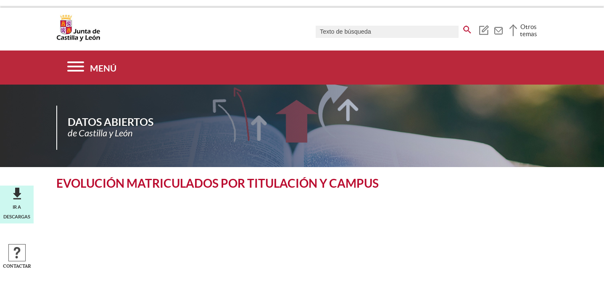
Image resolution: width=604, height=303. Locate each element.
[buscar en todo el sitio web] (467, 28)
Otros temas (528, 30)
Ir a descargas (16, 212)
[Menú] (91, 67)
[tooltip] (483, 29)
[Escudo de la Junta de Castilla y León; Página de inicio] (78, 39)
